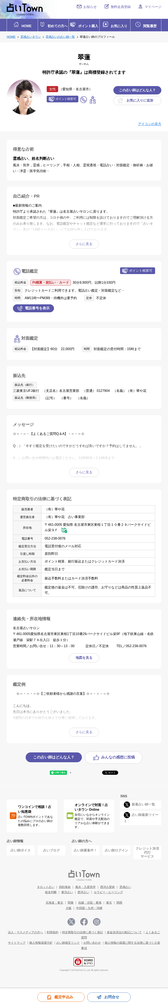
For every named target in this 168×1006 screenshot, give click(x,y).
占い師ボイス (21, 849)
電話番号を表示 (37, 307)
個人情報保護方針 (41, 941)
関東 (71, 901)
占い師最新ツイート (141, 817)
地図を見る (84, 656)
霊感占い (125, 885)
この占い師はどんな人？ (137, 89)
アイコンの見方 (149, 122)
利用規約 (52, 931)
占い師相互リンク (68, 941)
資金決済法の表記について (124, 931)
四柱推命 (65, 885)
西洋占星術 (107, 885)
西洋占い (83, 891)
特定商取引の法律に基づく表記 (82, 931)
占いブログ (51, 849)
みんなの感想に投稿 (118, 756)
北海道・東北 (54, 901)
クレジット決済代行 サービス (147, 851)
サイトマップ (16, 941)
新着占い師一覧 (143, 803)
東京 (109, 901)
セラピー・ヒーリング (108, 891)
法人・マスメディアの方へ (25, 931)
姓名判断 (51, 891)
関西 (119, 901)
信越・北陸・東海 (90, 901)
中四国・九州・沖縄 (89, 906)
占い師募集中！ (85, 849)
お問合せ (111, 997)
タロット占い (45, 885)
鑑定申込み (63, 997)
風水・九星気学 (85, 885)
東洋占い (67, 891)
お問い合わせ (92, 941)
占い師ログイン (116, 849)
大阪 (68, 906)
